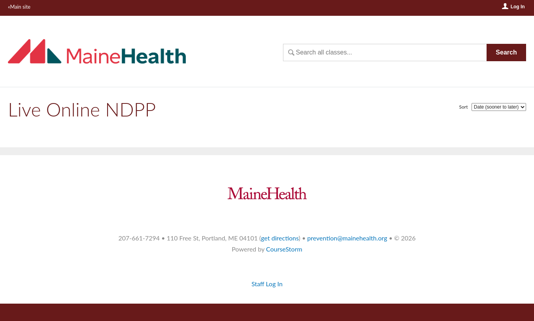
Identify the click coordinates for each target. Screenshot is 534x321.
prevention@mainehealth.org (347, 238)
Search (506, 52)
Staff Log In (267, 283)
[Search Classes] (385, 52)
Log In (518, 6)
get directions (279, 238)
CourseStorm (284, 249)
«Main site (19, 7)
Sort (463, 107)
